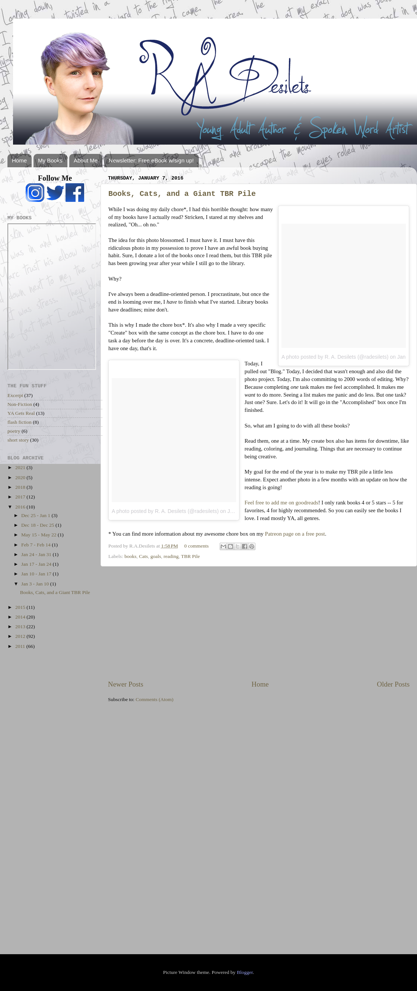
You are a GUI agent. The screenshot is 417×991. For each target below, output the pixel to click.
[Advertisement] (259, 623)
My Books (50, 160)
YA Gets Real (21, 413)
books (130, 556)
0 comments (196, 546)
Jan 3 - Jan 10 (35, 584)
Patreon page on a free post (295, 534)
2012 (20, 636)
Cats (143, 556)
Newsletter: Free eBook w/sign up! (151, 160)
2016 (20, 507)
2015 (20, 607)
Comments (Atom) (155, 699)
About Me (86, 160)
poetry (13, 431)
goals (155, 556)
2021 (20, 467)
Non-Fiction (19, 404)
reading (170, 556)
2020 (20, 477)
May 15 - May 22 (39, 535)
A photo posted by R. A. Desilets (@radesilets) (334, 357)
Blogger (245, 972)
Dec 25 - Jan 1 (36, 515)
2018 (20, 487)
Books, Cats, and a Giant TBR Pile (182, 194)
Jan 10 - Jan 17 (36, 574)
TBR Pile (190, 556)
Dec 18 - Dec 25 (38, 525)
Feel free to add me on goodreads (281, 503)
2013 (20, 626)
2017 (20, 497)
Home (19, 160)
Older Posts (393, 684)
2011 (20, 646)
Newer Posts (125, 684)
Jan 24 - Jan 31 (36, 554)
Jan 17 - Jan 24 (36, 564)
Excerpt (15, 395)
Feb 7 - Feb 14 (36, 545)
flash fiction (19, 422)
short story (18, 440)
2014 (20, 617)
